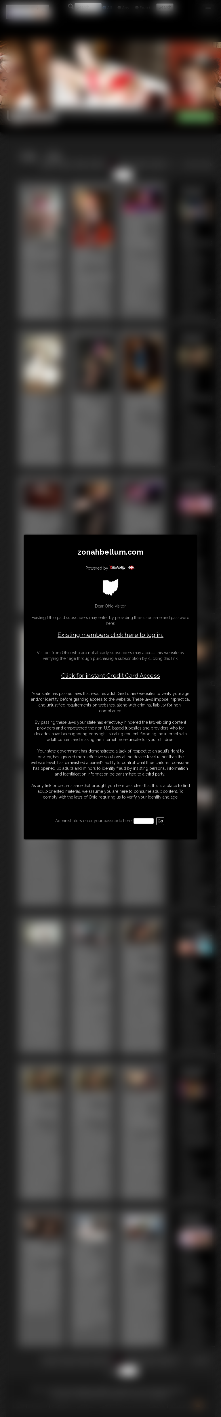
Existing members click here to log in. (110, 634)
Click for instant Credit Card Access (110, 676)
